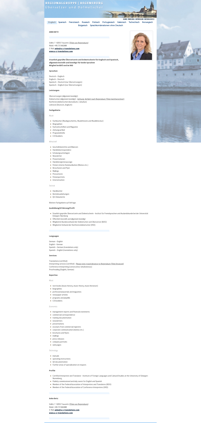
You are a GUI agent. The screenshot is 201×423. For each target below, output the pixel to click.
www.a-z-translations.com (61, 51)
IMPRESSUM (139, 19)
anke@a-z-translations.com (67, 48)
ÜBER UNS (131, 19)
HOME (125, 19)
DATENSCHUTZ (149, 19)
